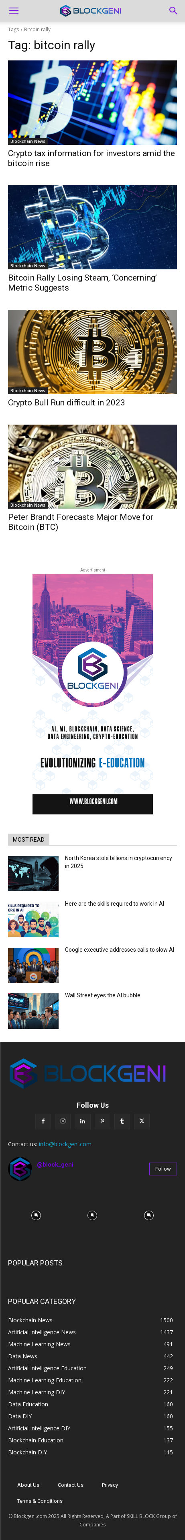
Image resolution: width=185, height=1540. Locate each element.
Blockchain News (27, 141)
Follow (163, 1169)
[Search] (174, 11)
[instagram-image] (36, 1215)
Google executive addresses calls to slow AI (119, 949)
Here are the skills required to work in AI (114, 903)
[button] (13, 11)
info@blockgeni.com (65, 1144)
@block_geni (55, 1164)
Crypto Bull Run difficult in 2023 (66, 402)
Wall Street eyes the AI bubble (102, 995)
